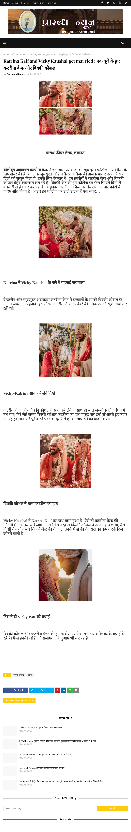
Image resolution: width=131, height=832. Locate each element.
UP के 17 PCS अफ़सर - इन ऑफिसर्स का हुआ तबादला (40, 727)
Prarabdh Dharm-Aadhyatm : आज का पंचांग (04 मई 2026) (45, 754)
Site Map (52, 3)
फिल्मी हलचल (18, 675)
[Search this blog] (50, 808)
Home (6, 3)
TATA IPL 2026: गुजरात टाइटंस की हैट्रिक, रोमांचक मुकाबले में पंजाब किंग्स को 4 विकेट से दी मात (57, 740)
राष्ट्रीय (13, 54)
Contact (24, 3)
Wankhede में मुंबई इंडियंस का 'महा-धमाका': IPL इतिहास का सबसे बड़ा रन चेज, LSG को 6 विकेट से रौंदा (61, 781)
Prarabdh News (15, 74)
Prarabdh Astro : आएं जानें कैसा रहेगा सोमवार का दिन (41, 767)
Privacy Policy (38, 3)
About (15, 3)
